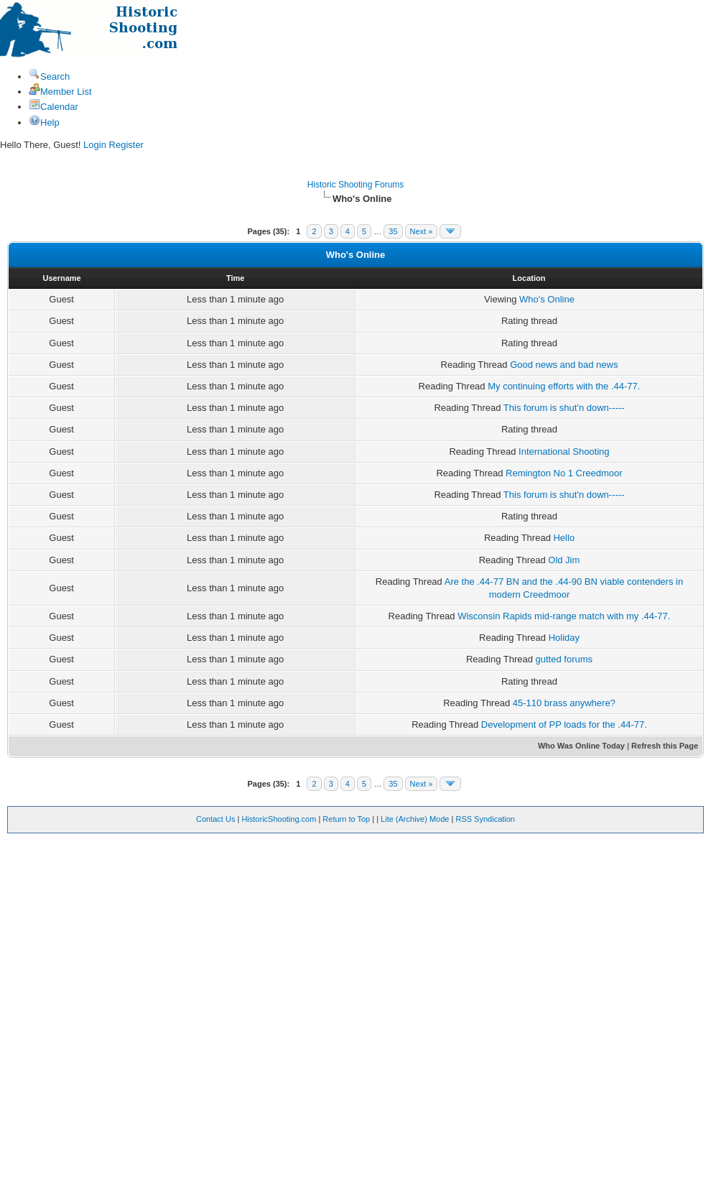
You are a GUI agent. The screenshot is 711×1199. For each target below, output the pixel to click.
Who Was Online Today (581, 745)
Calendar (53, 106)
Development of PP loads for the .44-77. (564, 724)
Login (94, 144)
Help (44, 122)
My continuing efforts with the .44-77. (564, 386)
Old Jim (564, 560)
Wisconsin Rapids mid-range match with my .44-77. (563, 616)
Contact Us (215, 819)
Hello (564, 537)
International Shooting (564, 451)
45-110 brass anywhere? (564, 703)
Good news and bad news (564, 364)
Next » (421, 231)
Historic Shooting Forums (355, 185)
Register (126, 144)
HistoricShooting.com (278, 819)
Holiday (564, 637)
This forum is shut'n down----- (564, 407)
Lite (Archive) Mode (415, 819)
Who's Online (547, 299)
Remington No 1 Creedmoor (564, 473)
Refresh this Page (664, 745)
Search (49, 76)
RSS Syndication (485, 819)
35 (393, 231)
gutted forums (564, 659)
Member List (60, 91)
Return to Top (346, 819)
